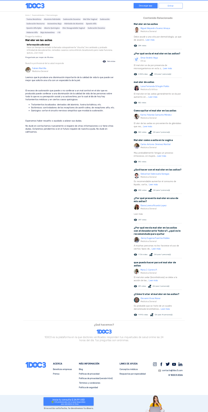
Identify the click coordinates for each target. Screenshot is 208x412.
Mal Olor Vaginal (90, 19)
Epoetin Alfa (91, 23)
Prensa (56, 374)
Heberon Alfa (32, 32)
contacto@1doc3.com (170, 370)
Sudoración (105, 19)
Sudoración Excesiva (71, 19)
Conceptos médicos (129, 369)
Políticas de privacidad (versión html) (96, 378)
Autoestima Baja (54, 23)
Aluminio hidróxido (52, 19)
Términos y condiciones (89, 383)
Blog (81, 369)
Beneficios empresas (62, 369)
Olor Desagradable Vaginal (73, 28)
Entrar (171, 6)
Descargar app (145, 6)
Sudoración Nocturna (35, 23)
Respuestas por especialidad (133, 374)
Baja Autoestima (48, 32)
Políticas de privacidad (89, 374)
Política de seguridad (88, 387)
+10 (58, 32)
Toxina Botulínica (33, 19)
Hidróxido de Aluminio (73, 23)
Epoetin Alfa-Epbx (33, 28)
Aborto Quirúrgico (52, 28)
